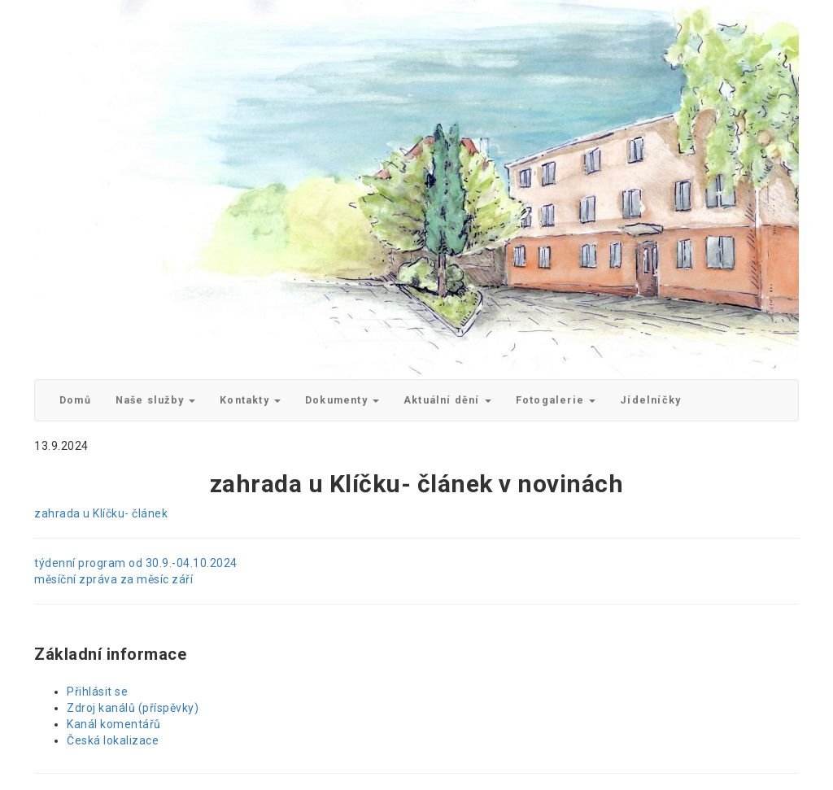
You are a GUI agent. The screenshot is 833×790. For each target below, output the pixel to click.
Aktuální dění (447, 400)
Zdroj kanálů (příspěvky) (132, 707)
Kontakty (250, 400)
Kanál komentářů (114, 724)
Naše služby (155, 400)
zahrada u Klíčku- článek (101, 513)
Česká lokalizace (113, 740)
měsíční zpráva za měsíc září (113, 579)
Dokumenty (342, 400)
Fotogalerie (555, 400)
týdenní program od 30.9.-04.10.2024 (136, 563)
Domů (75, 400)
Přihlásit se (97, 691)
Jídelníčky (650, 400)
